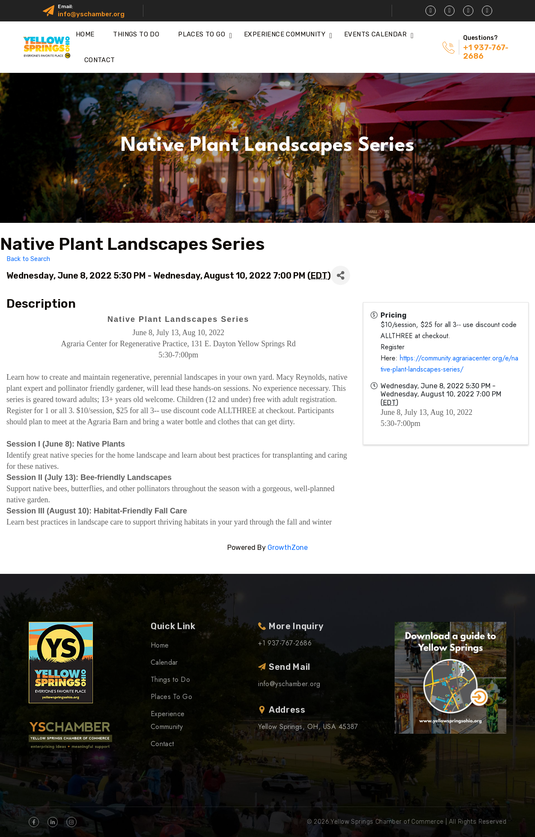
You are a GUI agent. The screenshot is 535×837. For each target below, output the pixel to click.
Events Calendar (375, 34)
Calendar (164, 662)
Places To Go (201, 34)
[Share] (340, 275)
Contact (99, 60)
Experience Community (284, 34)
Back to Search (28, 259)
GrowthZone (288, 547)
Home (85, 34)
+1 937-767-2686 (485, 52)
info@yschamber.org (91, 14)
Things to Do (136, 34)
